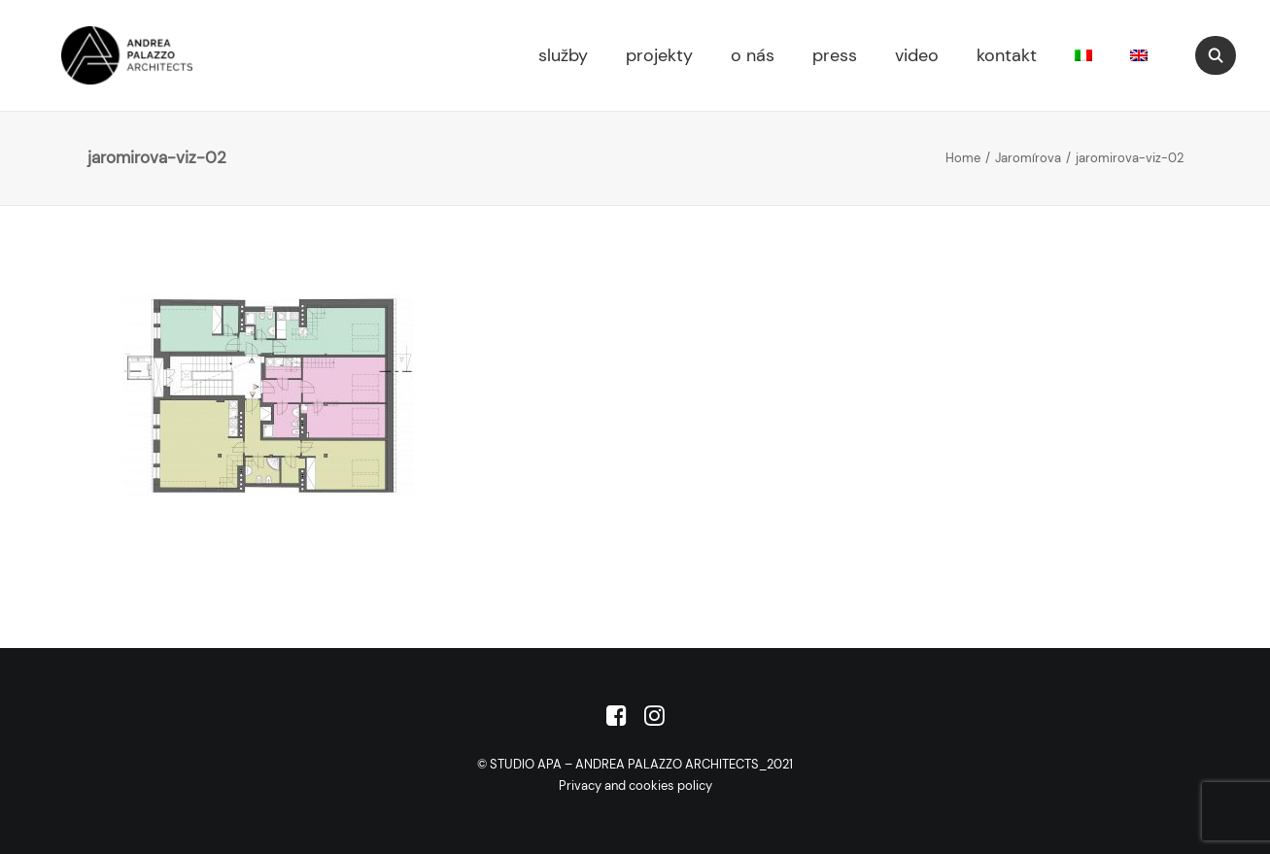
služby (563, 55)
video (917, 55)
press (834, 55)
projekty (659, 55)
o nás (752, 55)
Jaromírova (1028, 158)
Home (962, 158)
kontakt (1007, 55)
